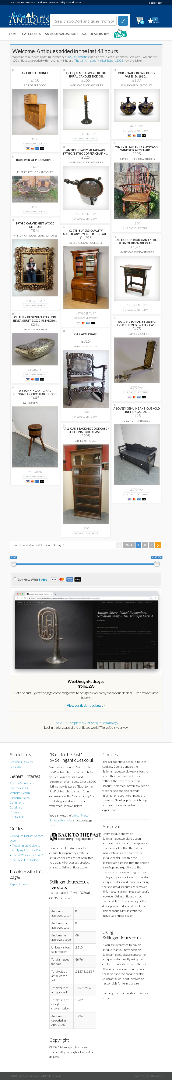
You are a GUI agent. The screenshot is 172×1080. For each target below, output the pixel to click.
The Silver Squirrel (35, 329)
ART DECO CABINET (35, 73)
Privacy (14, 812)
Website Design (20, 793)
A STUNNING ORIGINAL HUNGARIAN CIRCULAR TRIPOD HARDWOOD (35, 394)
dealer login (155, 2)
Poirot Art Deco (35, 85)
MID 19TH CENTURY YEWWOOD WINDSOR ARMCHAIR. (137, 148)
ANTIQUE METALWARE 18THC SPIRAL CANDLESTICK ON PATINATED (86, 76)
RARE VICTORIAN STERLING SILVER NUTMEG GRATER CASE (137, 323)
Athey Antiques (85, 440)
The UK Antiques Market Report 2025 (98, 60)
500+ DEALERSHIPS (95, 34)
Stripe (43, 579)
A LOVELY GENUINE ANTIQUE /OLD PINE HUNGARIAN (136, 410)
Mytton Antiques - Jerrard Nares (35, 235)
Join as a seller (19, 788)
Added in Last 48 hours (38, 545)
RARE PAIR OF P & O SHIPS (35, 160)
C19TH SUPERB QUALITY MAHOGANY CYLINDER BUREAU (86, 232)
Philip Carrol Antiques (136, 85)
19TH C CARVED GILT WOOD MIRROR (35, 225)
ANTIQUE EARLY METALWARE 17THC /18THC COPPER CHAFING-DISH (86, 153)
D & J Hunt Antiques (35, 402)
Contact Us (17, 817)
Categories (31, 34)
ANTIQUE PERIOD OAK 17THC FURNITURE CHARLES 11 (136, 241)
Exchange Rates (20, 797)
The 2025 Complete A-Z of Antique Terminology (86, 723)
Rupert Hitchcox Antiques (137, 159)
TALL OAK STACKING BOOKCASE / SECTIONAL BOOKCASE (86, 430)
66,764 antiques (78, 56)
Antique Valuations (61, 34)
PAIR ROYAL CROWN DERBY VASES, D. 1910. (136, 74)
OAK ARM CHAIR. (85, 334)
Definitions (17, 802)
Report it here (19, 884)
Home (13, 34)
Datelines (16, 807)
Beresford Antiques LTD (85, 242)
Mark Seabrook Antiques (86, 85)
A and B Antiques (85, 346)
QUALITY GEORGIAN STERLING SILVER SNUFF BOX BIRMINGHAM (35, 321)
